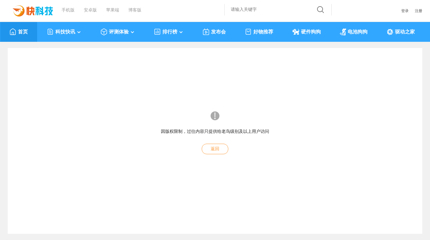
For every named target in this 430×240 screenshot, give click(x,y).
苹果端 (112, 10)
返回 (215, 148)
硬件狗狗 (306, 31)
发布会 (214, 31)
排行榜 (168, 31)
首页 (19, 31)
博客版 (134, 10)
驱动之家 (401, 31)
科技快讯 (64, 31)
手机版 (68, 10)
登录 (405, 11)
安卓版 (90, 10)
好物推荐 (259, 31)
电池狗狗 (354, 31)
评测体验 (118, 31)
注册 (418, 11)
